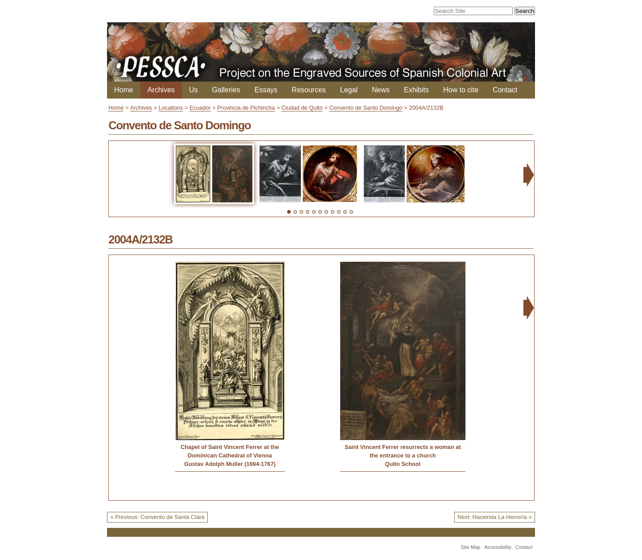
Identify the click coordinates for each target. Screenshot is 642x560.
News (381, 90)
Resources (308, 90)
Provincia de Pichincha (246, 107)
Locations (171, 107)
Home (123, 90)
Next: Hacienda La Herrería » (494, 517)
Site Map (470, 547)
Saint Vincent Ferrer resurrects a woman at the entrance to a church (403, 451)
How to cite (460, 90)
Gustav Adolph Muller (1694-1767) (230, 464)
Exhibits (416, 90)
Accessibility (497, 547)
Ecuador (200, 107)
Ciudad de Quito (301, 107)
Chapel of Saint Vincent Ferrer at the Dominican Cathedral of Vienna (230, 451)
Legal (349, 90)
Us (193, 90)
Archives (161, 90)
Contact (505, 90)
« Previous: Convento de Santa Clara (157, 517)
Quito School (403, 464)
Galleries (226, 90)
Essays (266, 90)
